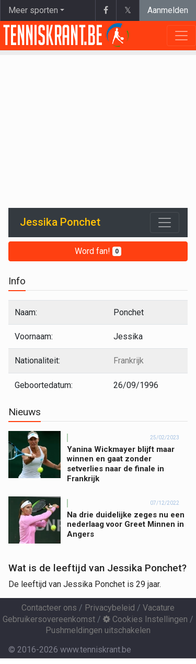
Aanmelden (167, 10)
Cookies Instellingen (145, 619)
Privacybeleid (110, 608)
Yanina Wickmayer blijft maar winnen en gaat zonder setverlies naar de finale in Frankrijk (121, 464)
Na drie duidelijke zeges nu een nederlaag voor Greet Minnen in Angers (126, 524)
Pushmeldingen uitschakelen (98, 630)
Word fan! (98, 251)
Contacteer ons (49, 608)
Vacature (159, 608)
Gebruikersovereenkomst (49, 619)
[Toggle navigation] (164, 222)
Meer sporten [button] (33, 10)
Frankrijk (128, 361)
